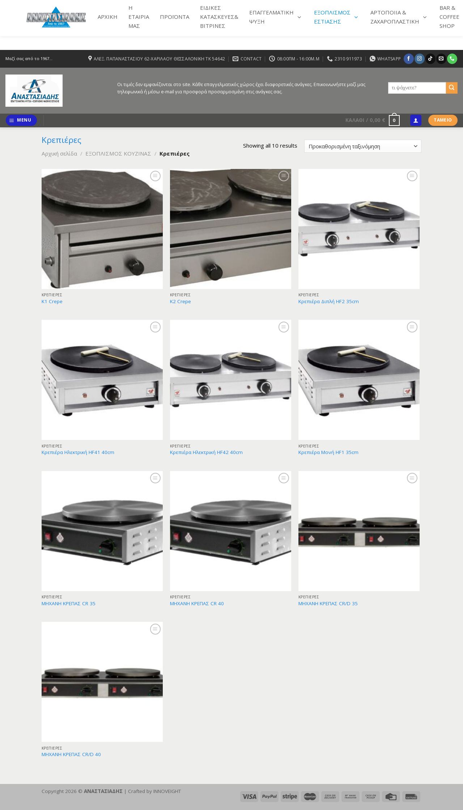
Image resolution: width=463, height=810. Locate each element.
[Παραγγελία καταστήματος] (362, 146)
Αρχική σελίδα (59, 153)
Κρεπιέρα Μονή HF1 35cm (328, 452)
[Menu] (21, 120)
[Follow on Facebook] (408, 59)
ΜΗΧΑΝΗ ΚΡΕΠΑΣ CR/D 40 (71, 754)
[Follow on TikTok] (430, 59)
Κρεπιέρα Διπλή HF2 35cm (328, 301)
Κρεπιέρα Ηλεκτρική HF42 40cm (206, 452)
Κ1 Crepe (52, 301)
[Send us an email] (441, 59)
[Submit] (452, 88)
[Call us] (452, 59)
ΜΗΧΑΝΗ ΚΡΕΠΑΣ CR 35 (68, 604)
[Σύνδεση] (415, 120)
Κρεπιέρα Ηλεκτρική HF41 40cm (78, 452)
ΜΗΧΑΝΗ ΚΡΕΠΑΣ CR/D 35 (328, 604)
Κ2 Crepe (180, 301)
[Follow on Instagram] (419, 59)
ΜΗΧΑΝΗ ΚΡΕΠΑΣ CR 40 (197, 604)
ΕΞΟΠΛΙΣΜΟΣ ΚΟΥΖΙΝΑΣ (118, 153)
